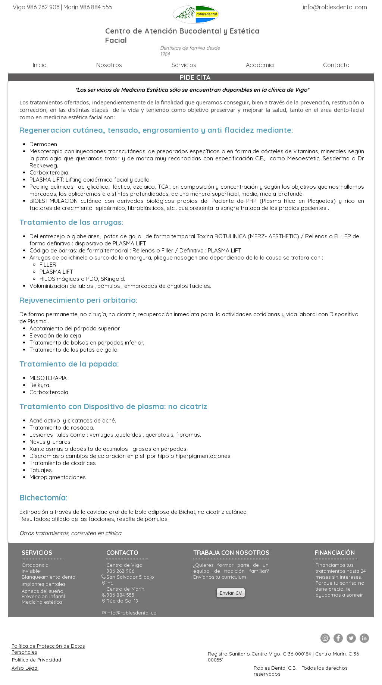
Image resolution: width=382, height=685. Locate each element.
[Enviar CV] (231, 592)
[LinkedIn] (364, 638)
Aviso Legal (25, 668)
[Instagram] (325, 638)
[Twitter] (351, 638)
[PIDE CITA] (195, 77)
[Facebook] (338, 638)
